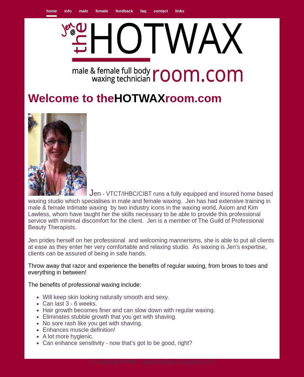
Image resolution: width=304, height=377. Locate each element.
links (179, 11)
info (67, 11)
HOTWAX (139, 98)
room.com (193, 98)
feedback (124, 11)
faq (143, 11)
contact (160, 11)
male (83, 11)
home (51, 11)
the (105, 98)
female (102, 11)
